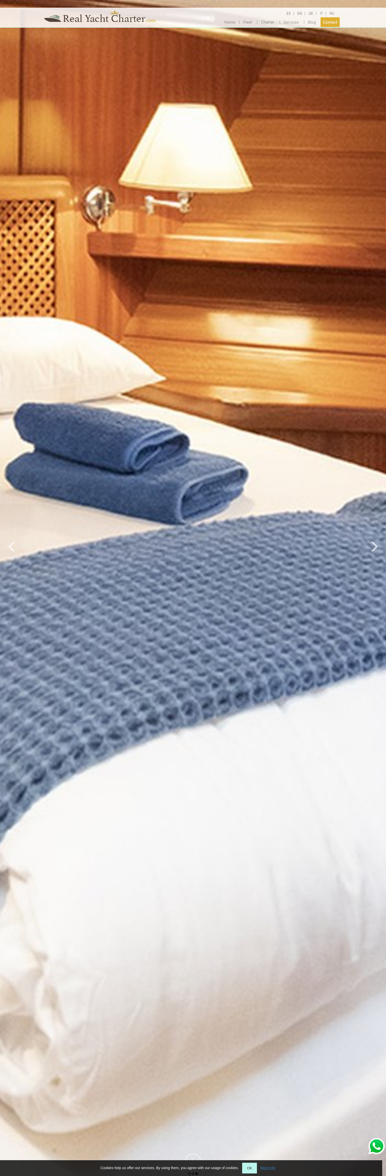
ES (289, 13)
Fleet (247, 22)
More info (267, 1168)
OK (249, 1168)
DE (311, 13)
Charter (267, 22)
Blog (312, 22)
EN (299, 13)
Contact (330, 22)
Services (291, 22)
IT (321, 13)
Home (229, 22)
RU (332, 13)
